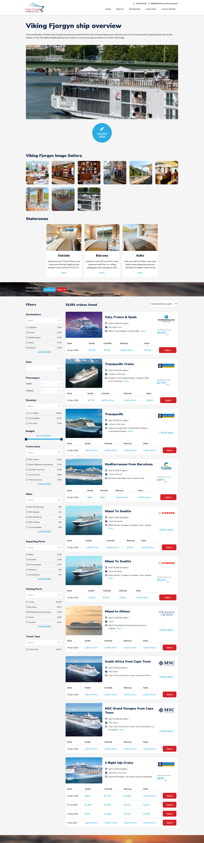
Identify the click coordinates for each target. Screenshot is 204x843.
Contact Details (168, 9)
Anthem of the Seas (117, 424)
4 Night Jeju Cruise (119, 763)
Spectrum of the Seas (118, 773)
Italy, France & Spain (121, 317)
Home (108, 9)
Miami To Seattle (118, 511)
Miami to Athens (117, 611)
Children (29, 390)
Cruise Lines (151, 9)
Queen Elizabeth (115, 521)
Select (168, 350)
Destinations (135, 9)
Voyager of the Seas (117, 374)
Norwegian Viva (115, 327)
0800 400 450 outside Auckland (162, 3)
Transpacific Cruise (119, 364)
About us (120, 9)
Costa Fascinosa (115, 474)
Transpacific (114, 414)
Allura (111, 621)
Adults (29, 383)
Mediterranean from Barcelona (129, 464)
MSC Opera (113, 671)
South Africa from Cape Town (128, 661)
